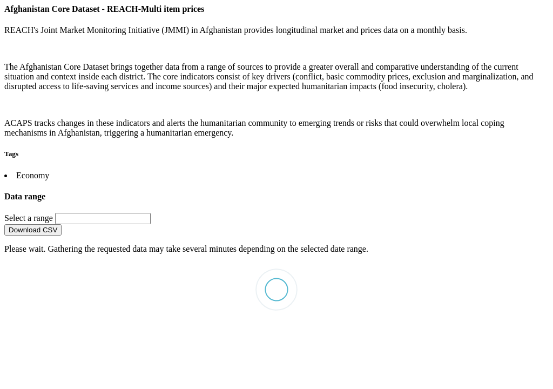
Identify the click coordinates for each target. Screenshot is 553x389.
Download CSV (33, 230)
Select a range (29, 218)
